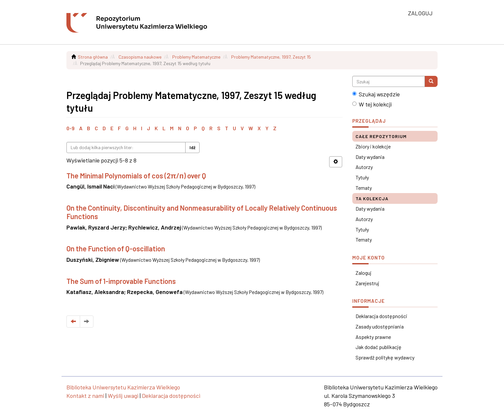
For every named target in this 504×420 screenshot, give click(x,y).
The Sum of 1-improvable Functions (121, 281)
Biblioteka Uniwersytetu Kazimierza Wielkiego (123, 387)
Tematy (364, 188)
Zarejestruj (367, 283)
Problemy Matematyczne (196, 57)
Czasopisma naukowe (140, 57)
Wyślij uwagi (123, 395)
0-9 (70, 128)
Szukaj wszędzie (376, 94)
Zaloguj (363, 273)
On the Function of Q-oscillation (115, 248)
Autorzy (364, 167)
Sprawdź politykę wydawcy (385, 357)
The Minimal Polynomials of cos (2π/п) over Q (136, 175)
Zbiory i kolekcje (373, 146)
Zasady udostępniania (380, 326)
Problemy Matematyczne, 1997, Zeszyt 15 (271, 57)
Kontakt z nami (85, 395)
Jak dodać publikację (378, 347)
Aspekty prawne (373, 337)
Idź (192, 147)
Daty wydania (370, 157)
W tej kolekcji (372, 104)
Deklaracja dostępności (381, 316)
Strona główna (93, 57)
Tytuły (362, 177)
